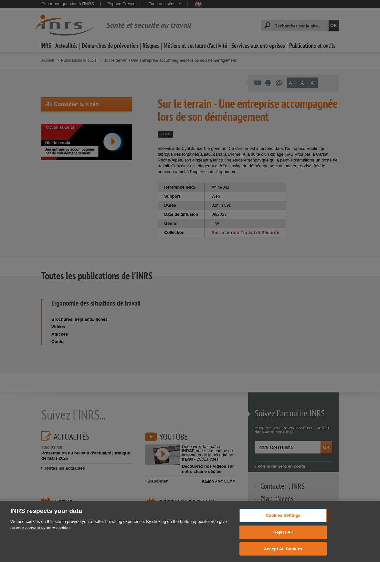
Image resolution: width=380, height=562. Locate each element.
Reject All (283, 543)
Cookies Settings (283, 526)
